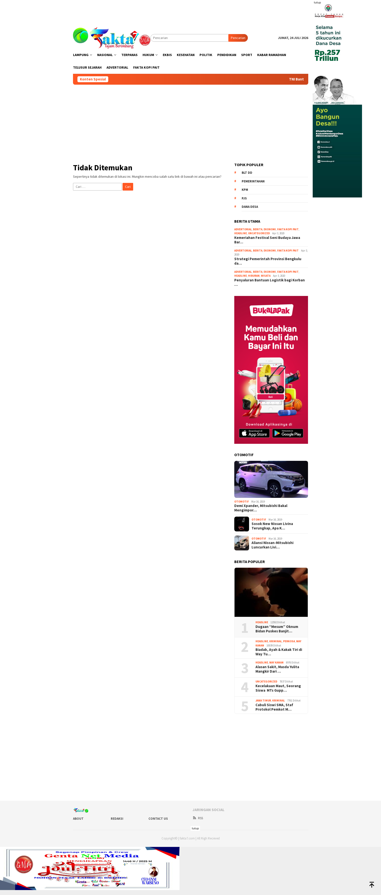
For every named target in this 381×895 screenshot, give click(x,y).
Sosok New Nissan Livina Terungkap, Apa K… (272, 526)
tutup (317, 2)
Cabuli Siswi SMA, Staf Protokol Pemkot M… (274, 707)
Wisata (266, 275)
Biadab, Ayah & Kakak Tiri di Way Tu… (278, 651)
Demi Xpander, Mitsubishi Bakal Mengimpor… (260, 508)
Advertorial (243, 229)
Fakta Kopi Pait (288, 229)
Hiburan (254, 275)
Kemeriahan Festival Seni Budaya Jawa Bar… (267, 239)
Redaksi (117, 819)
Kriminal (275, 641)
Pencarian (238, 38)
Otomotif (241, 501)
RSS (197, 818)
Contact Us (158, 819)
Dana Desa (250, 207)
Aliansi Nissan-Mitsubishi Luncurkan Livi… (272, 545)
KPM (245, 190)
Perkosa (289, 641)
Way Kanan (276, 662)
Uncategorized (259, 233)
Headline (240, 233)
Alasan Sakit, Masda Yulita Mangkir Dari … (277, 669)
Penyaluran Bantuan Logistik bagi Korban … (269, 282)
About (78, 819)
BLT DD (247, 173)
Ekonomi (270, 229)
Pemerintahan (253, 181)
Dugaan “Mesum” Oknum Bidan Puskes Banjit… (276, 628)
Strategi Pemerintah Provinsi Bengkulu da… (267, 261)
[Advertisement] (190, 11)
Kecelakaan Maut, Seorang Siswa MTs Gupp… (278, 688)
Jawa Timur (263, 700)
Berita (257, 229)
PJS (244, 198)
